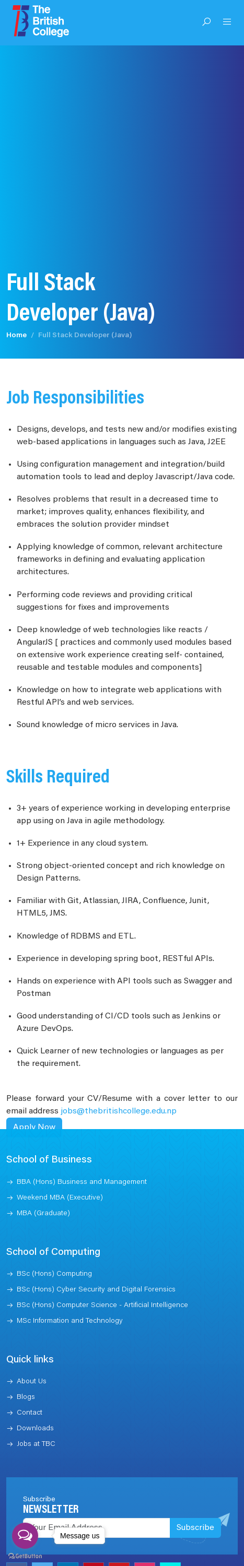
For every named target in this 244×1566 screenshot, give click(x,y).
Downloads (35, 1426)
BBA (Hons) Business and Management (82, 1180)
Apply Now (34, 1126)
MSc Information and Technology (70, 1319)
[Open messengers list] (25, 1536)
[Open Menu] (227, 23)
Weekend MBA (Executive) (60, 1196)
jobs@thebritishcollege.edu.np (119, 1110)
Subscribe (195, 1526)
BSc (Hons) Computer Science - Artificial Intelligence (102, 1303)
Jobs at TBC (36, 1442)
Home (16, 333)
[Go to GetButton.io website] (25, 1555)
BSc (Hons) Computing (54, 1272)
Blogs (26, 1395)
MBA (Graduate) (43, 1211)
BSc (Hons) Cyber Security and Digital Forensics (96, 1287)
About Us (32, 1379)
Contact (29, 1411)
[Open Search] (206, 23)
